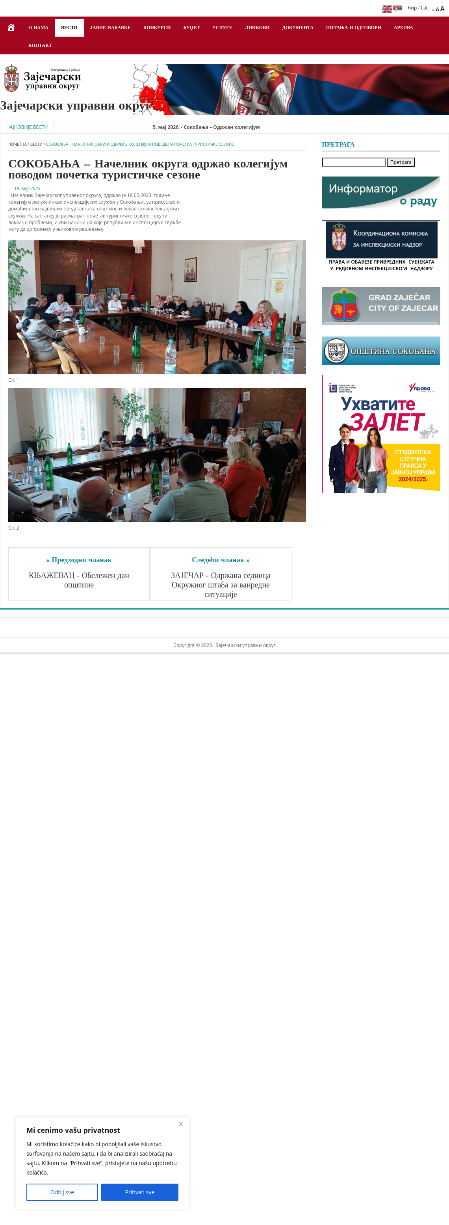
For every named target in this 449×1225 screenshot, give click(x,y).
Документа (298, 28)
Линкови (257, 28)
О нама (38, 28)
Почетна (17, 144)
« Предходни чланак (79, 560)
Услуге (222, 28)
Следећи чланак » (220, 560)
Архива (403, 28)
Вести (69, 28)
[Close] (181, 1123)
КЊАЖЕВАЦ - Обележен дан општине (80, 581)
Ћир (412, 7)
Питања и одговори (353, 28)
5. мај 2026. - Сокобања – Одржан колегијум (215, 127)
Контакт (40, 45)
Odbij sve (62, 1192)
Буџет (192, 28)
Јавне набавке (110, 28)
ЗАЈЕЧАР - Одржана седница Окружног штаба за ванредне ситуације (222, 585)
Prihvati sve (140, 1192)
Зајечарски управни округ (75, 106)
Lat (424, 7)
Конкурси (157, 28)
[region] (102, 1163)
